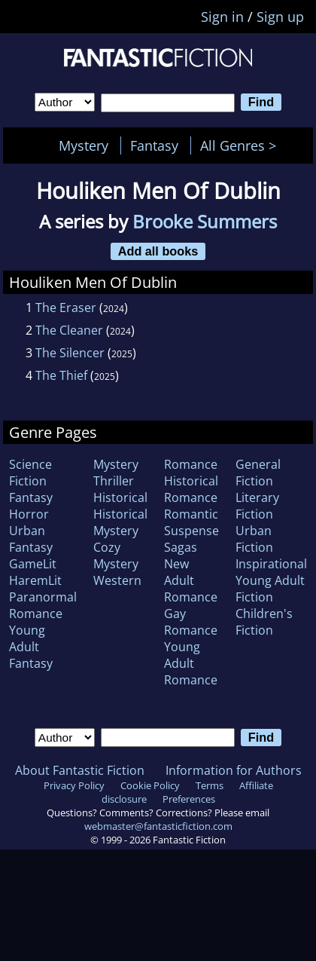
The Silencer (70, 352)
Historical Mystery (120, 522)
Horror (29, 514)
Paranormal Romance (43, 605)
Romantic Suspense (191, 522)
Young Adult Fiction (270, 588)
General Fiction (258, 472)
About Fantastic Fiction (79, 770)
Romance (190, 464)
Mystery (83, 145)
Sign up (280, 17)
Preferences (189, 799)
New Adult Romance (190, 580)
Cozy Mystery (115, 555)
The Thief (61, 375)
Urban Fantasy (31, 538)
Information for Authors (234, 770)
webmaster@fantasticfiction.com (158, 826)
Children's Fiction (264, 621)
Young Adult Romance (190, 663)
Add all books (158, 251)
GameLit (32, 563)
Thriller (113, 481)
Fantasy (154, 145)
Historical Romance (191, 489)
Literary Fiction (257, 505)
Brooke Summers (204, 221)
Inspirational (271, 563)
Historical (120, 497)
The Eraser (65, 307)
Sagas (180, 547)
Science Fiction (30, 472)
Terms (209, 785)
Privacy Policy (74, 785)
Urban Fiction (254, 538)
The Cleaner (69, 330)
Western (117, 580)
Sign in (222, 17)
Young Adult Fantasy (31, 647)
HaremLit (35, 580)
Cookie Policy (150, 785)
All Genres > (242, 145)
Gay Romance (190, 621)
